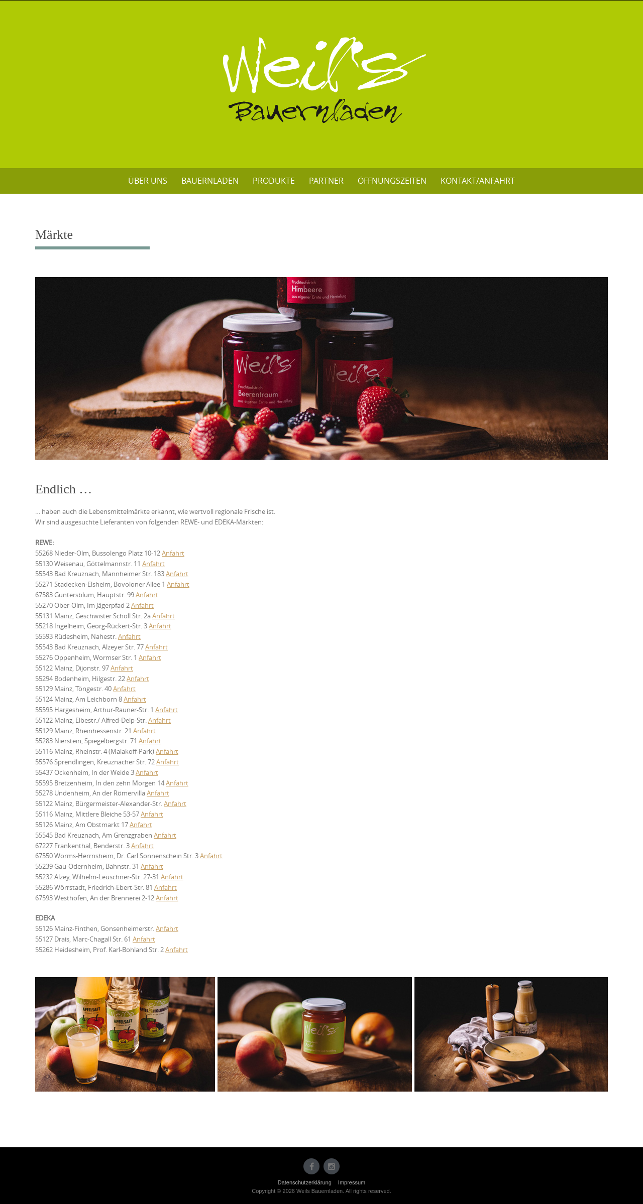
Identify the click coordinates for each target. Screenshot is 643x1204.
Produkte (274, 180)
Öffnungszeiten (392, 180)
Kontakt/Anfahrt (478, 180)
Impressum (351, 1182)
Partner (326, 180)
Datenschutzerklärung (305, 1182)
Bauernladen (210, 180)
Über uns (147, 180)
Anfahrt (173, 553)
